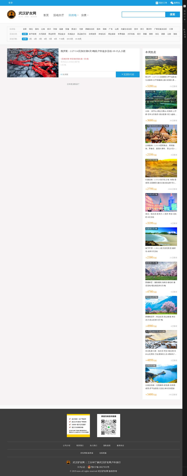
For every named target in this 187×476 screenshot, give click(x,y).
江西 (171, 29)
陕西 (151, 34)
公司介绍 (66, 445)
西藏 (145, 34)
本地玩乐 (102, 34)
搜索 (172, 14)
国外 (98, 29)
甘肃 (81, 29)
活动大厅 (58, 15)
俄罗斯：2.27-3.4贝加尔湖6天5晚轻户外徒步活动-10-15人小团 (93, 51)
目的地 (73, 15)
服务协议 (120, 445)
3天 (40, 39)
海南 (175, 34)
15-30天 (78, 39)
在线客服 (103, 453)
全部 (25, 29)
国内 (37, 29)
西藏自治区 (90, 29)
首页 (46, 15)
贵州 (136, 29)
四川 (49, 29)
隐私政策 (107, 445)
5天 (50, 39)
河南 (55, 29)
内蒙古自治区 (126, 29)
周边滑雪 (52, 34)
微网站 (175, 3)
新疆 (163, 34)
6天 (55, 39)
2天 (35, 39)
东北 (157, 34)
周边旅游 (111, 34)
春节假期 (32, 34)
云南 (43, 29)
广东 (111, 29)
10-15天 (70, 39)
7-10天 (62, 39)
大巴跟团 (42, 34)
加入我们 (93, 445)
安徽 (67, 29)
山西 (117, 29)
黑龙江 (74, 29)
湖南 (104, 29)
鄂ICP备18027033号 (100, 467)
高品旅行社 (81, 34)
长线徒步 (71, 34)
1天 (30, 39)
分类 (84, 15)
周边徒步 (61, 34)
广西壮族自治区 (160, 29)
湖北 (31, 29)
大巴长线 (131, 34)
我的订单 (161, 3)
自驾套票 (92, 34)
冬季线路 (121, 34)
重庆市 (149, 29)
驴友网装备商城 (87, 453)
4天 (45, 39)
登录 (10, 3)
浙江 (142, 29)
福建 (61, 29)
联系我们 (80, 445)
